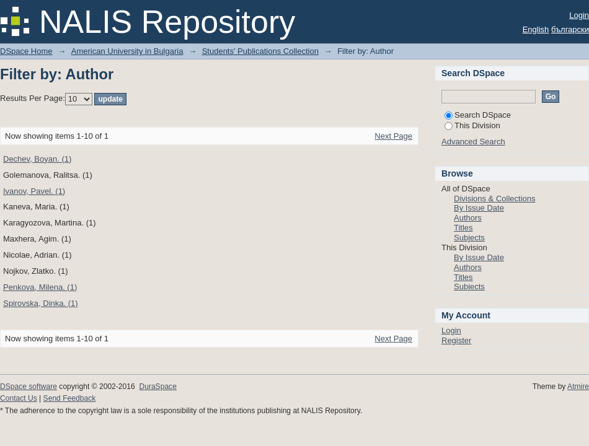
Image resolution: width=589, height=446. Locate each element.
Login (579, 15)
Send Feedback (69, 398)
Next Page (393, 136)
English (536, 29)
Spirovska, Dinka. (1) (40, 303)
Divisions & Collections (495, 198)
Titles (463, 227)
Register (456, 340)
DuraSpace (157, 386)
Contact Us (18, 398)
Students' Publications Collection (260, 51)
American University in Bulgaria (127, 51)
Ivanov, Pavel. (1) (34, 191)
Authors (468, 217)
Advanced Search (473, 141)
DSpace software (28, 386)
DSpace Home (26, 51)
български (570, 29)
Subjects (469, 237)
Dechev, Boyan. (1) (37, 159)
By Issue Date (479, 207)
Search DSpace (478, 115)
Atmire (578, 386)
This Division (472, 125)
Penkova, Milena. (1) (40, 287)
